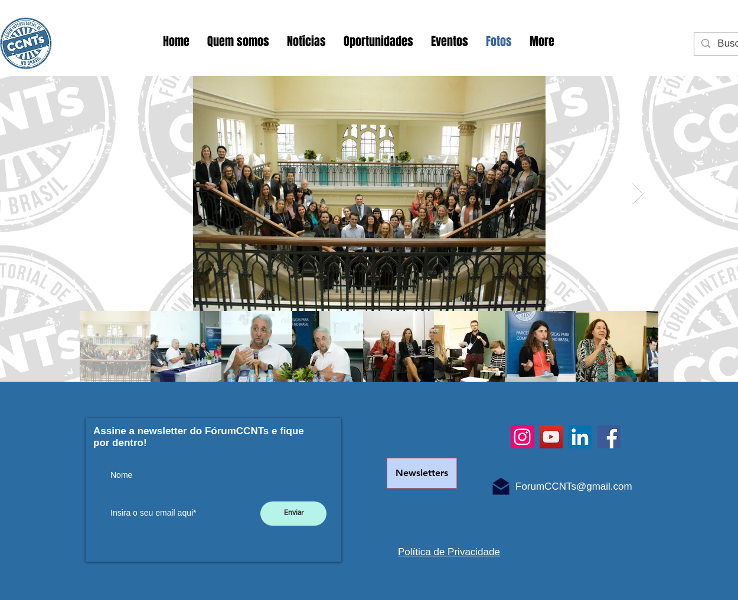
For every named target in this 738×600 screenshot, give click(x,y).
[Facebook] (609, 436)
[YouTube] (551, 436)
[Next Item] (638, 193)
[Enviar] (293, 513)
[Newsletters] (422, 473)
